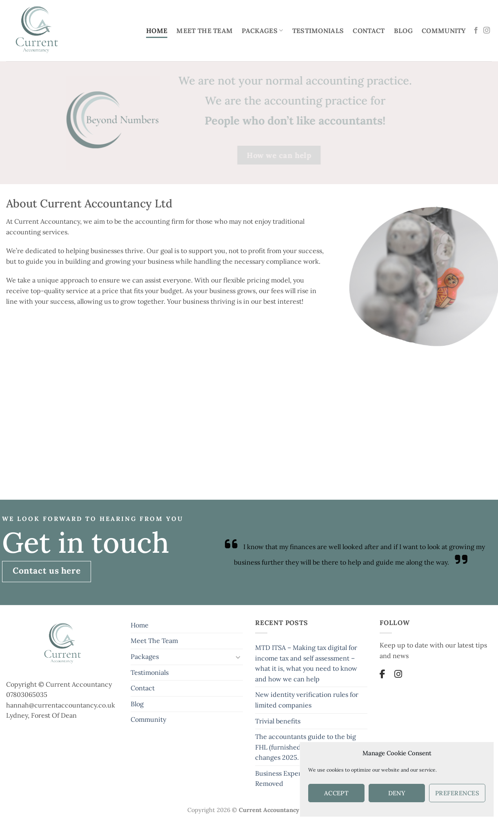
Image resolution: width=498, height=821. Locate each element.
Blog (403, 31)
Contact (369, 31)
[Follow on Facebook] (476, 30)
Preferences (457, 793)
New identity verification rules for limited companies (306, 699)
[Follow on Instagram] (486, 30)
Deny (397, 793)
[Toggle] (238, 657)
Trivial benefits (277, 721)
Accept (336, 793)
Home (156, 31)
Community (444, 31)
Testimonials (318, 31)
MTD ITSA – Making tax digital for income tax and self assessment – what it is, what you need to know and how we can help (306, 663)
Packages (262, 31)
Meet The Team (204, 31)
